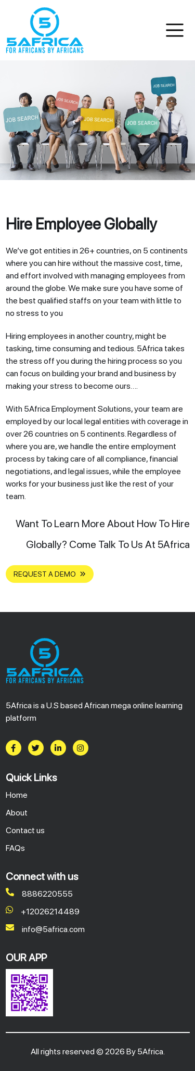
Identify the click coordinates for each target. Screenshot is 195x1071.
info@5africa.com (45, 929)
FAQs (15, 848)
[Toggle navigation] (175, 30)
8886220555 (39, 894)
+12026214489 (43, 912)
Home (17, 795)
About (17, 813)
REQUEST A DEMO (50, 574)
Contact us (25, 830)
